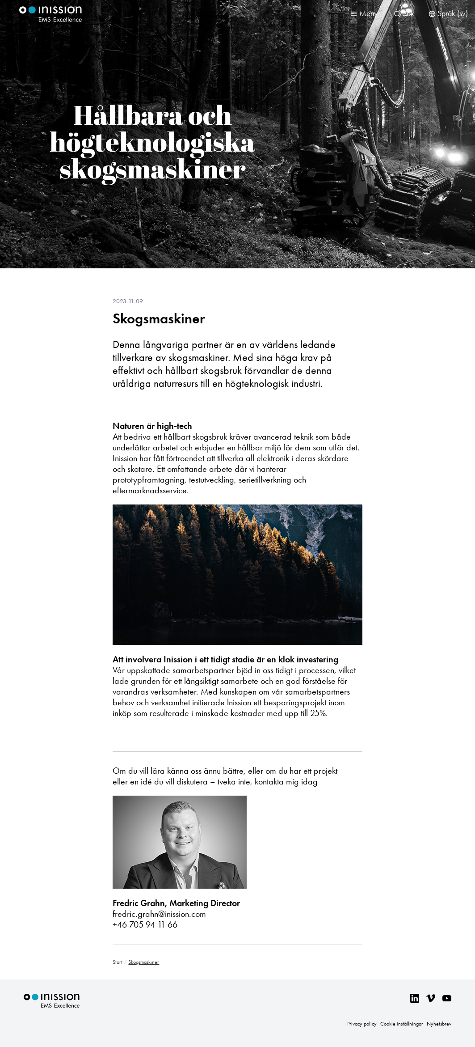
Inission (50, 14)
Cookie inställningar (401, 1024)
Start (117, 962)
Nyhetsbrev (439, 1024)
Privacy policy (362, 1024)
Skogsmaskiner (159, 318)
